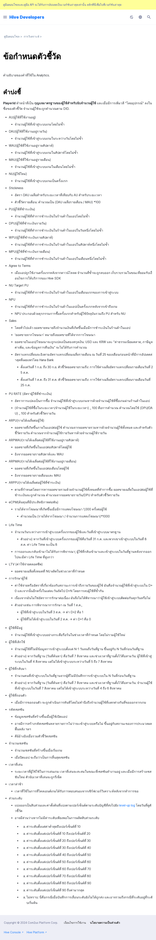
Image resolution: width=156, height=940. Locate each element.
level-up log (127, 805)
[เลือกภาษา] (140, 17)
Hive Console (14, 932)
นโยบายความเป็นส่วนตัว (105, 922)
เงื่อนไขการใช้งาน (75, 922)
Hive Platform (37, 932)
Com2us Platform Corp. (43, 922)
